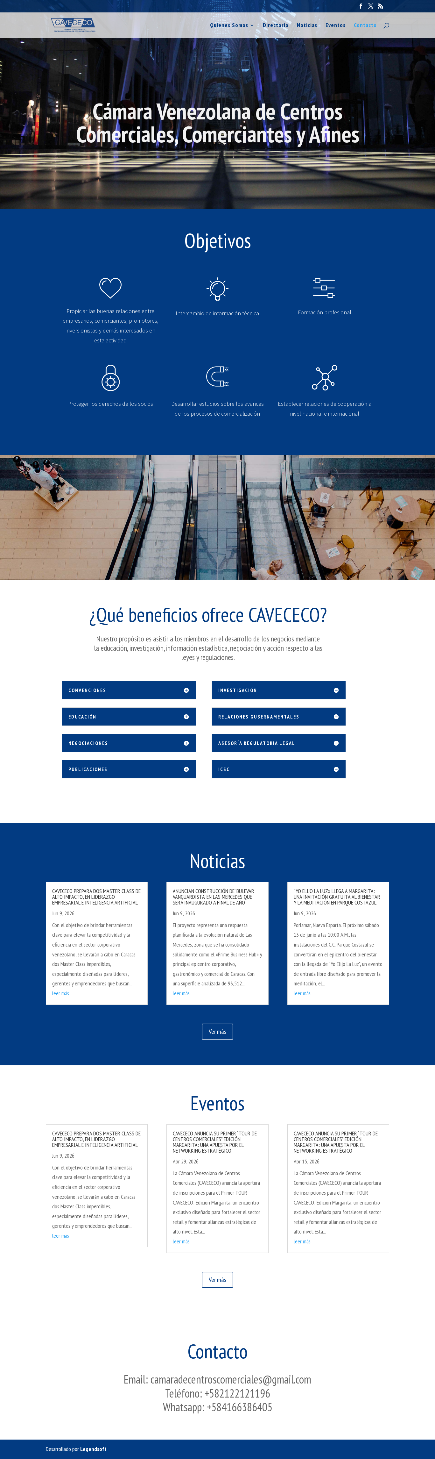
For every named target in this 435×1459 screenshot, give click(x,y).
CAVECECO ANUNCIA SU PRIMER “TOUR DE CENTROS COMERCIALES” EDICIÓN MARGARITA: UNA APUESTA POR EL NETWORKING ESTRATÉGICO (215, 1142)
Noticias (307, 26)
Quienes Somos (229, 26)
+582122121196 (237, 1393)
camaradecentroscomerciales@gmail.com (231, 1379)
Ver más (217, 1031)
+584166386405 (239, 1406)
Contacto (365, 26)
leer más (60, 993)
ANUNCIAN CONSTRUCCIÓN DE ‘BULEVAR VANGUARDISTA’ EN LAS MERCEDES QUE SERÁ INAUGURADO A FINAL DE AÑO (213, 896)
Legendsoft (93, 1449)
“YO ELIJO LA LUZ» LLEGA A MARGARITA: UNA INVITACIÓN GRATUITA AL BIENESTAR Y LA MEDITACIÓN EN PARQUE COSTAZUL (337, 896)
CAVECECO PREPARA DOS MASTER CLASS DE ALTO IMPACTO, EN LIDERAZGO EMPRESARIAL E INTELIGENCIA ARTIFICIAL (96, 896)
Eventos (336, 26)
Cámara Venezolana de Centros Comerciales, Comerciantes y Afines (217, 135)
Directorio (276, 26)
